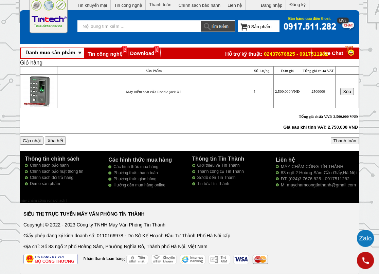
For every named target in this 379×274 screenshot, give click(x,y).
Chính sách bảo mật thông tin (56, 171)
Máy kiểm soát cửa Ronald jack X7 (153, 92)
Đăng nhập (271, 5)
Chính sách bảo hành (199, 5)
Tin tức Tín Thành (213, 183)
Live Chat (338, 53)
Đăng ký (297, 4)
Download (142, 53)
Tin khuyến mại (92, 5)
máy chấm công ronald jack (43, 200)
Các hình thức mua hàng (135, 166)
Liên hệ (235, 5)
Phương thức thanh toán (135, 172)
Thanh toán (160, 4)
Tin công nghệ (128, 5)
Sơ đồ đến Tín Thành (216, 177)
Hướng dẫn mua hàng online (139, 185)
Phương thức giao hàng (134, 179)
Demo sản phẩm (45, 183)
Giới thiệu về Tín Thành (218, 165)
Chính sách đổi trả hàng (51, 177)
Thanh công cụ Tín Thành (220, 171)
